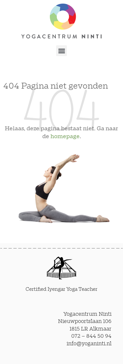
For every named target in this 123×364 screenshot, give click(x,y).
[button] (61, 50)
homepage (65, 136)
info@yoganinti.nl (89, 343)
